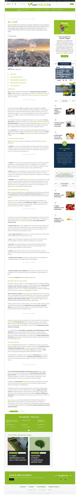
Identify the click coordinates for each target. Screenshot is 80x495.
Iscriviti (22, 4)
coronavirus (27, 347)
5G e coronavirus (14, 85)
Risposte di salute (57, 9)
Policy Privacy (42, 489)
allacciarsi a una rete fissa (40, 95)
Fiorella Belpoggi (27, 293)
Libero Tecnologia (29, 179)
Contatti (31, 486)
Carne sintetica (10, 424)
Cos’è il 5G (13, 74)
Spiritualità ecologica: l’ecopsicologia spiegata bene (12, 421)
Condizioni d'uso (32, 489)
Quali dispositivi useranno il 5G (18, 80)
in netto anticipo (29, 133)
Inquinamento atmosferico (40, 421)
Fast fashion (40, 424)
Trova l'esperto (36, 9)
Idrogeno (24, 424)
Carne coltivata (26, 420)
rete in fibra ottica (32, 121)
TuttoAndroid (22, 220)
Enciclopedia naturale (23, 9)
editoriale (41, 295)
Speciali (46, 9)
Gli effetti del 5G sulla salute (18, 82)
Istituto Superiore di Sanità (15, 320)
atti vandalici (23, 382)
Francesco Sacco (12, 202)
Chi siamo (22, 486)
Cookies (50, 489)
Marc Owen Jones (12, 399)
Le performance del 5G (16, 77)
